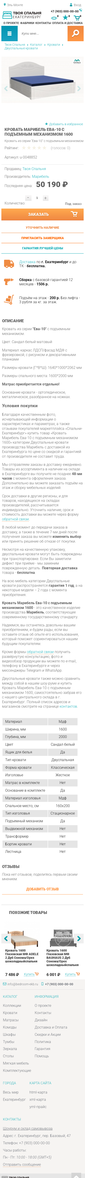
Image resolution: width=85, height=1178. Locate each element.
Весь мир (11, 1092)
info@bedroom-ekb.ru (22, 984)
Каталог (36, 44)
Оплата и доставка (67, 23)
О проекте (11, 23)
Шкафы (9, 1034)
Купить (29, 974)
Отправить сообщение (22, 1164)
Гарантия (42, 1049)
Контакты (43, 23)
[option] (42, 80)
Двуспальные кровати (21, 48)
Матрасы (11, 1020)
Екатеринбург (14, 1099)
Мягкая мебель (16, 1063)
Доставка (27, 262)
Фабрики (27, 23)
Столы (8, 1056)
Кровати (53, 44)
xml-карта (37, 1099)
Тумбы (8, 1042)
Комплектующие (17, 1070)
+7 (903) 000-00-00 (65, 11)
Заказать (53, 214)
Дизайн (41, 1020)
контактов (68, 706)
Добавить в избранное (66, 124)
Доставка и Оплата (51, 1027)
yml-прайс (37, 1107)
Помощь (42, 1056)
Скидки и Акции (48, 1034)
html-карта (38, 1092)
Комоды (10, 1027)
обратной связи (15, 519)
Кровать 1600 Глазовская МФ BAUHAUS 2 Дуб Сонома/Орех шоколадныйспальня (62, 958)
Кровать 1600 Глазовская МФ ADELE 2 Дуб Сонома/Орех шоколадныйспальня (22, 956)
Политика (43, 1042)
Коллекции (12, 1005)
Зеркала (10, 1049)
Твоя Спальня (15, 44)
